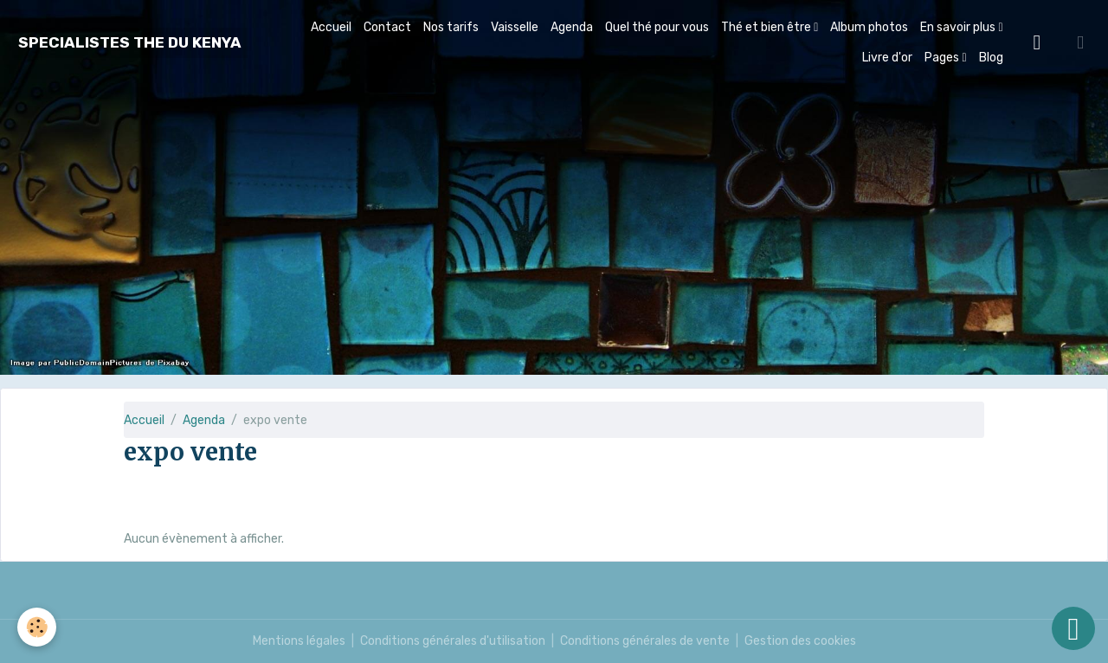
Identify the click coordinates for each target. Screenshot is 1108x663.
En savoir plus (959, 27)
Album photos (869, 27)
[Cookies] (36, 627)
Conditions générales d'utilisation (452, 641)
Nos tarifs (451, 27)
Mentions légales (299, 641)
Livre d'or (887, 57)
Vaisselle (514, 27)
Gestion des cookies (800, 641)
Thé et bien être (767, 27)
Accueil (331, 27)
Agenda (572, 27)
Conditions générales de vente (645, 641)
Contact (387, 27)
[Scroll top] (1073, 628)
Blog (991, 57)
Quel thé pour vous (657, 27)
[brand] (130, 43)
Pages (943, 57)
